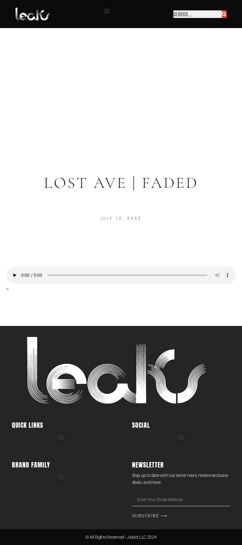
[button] (106, 11)
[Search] (224, 14)
